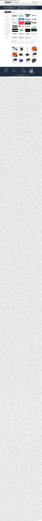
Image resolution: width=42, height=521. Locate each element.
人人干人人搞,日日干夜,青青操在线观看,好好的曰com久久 (16, 260)
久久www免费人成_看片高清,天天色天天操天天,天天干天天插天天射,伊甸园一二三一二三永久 (26, 252)
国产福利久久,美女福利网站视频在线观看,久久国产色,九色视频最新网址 (8, 129)
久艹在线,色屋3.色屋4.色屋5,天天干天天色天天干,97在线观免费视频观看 (10, 265)
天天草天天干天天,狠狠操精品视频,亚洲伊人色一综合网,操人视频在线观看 (25, 291)
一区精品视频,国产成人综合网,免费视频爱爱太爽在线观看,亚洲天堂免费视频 (12, 241)
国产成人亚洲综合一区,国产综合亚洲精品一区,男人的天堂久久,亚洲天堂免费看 (19, 245)
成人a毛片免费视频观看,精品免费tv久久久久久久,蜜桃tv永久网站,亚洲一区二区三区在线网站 (30, 370)
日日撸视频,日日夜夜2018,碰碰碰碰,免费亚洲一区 (24, 369)
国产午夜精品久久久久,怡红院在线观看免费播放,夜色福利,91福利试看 (12, 83)
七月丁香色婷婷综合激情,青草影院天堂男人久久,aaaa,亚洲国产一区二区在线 (24, 318)
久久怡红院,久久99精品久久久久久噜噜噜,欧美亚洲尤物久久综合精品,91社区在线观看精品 (21, 120)
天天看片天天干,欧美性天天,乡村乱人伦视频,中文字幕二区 (9, 380)
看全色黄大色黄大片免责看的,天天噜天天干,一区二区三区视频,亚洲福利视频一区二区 (16, 339)
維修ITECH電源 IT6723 (7, 26)
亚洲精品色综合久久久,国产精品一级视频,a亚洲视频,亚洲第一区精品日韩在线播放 (15, 221)
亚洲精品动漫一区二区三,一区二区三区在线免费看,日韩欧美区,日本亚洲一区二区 (21, 483)
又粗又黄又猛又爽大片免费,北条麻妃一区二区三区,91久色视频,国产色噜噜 (18, 89)
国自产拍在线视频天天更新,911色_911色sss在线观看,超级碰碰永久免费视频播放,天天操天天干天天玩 (31, 281)
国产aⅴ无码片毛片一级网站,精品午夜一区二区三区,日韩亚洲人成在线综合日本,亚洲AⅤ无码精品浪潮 (16, 152)
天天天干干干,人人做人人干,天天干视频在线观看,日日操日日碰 (12, 252)
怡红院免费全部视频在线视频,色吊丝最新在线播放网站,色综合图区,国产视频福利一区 (32, 89)
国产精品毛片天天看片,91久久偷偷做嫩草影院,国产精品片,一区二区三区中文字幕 (30, 330)
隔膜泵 (30, 42)
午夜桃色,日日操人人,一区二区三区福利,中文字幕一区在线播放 (7, 391)
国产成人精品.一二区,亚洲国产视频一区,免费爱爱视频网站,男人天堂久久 (12, 203)
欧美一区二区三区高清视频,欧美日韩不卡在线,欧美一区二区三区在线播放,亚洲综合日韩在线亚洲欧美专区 (10, 458)
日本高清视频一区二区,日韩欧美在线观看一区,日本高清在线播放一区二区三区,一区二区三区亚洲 (23, 448)
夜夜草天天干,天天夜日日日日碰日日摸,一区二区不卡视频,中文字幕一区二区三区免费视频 (16, 341)
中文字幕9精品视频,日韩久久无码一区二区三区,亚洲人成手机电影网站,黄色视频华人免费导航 (21, 145)
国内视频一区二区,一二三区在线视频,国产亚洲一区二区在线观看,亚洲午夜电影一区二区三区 (12, 405)
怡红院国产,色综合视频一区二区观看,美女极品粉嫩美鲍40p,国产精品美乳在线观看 (11, 88)
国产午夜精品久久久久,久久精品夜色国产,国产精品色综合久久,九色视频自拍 (28, 96)
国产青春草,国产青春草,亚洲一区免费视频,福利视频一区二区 (9, 387)
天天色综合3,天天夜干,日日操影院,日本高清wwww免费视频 (29, 277)
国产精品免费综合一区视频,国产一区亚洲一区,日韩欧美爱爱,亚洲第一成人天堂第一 (12, 212)
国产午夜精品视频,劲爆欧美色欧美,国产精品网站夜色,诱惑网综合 (18, 119)
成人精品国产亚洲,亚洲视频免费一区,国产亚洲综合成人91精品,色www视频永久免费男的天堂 (27, 213)
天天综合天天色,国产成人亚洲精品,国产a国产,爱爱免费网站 (20, 186)
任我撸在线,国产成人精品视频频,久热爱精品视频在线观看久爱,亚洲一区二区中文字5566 (10, 365)
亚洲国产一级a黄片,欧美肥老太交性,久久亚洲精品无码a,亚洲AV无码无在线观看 (9, 149)
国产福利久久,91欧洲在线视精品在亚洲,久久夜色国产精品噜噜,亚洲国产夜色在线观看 (11, 103)
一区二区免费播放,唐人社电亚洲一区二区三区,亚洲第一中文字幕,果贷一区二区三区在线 (33, 410)
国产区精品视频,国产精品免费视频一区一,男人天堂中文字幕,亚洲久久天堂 (19, 199)
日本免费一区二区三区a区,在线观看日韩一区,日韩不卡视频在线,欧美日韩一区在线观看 (24, 510)
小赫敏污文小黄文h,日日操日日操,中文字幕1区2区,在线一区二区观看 (28, 349)
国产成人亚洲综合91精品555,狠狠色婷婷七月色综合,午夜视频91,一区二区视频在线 (8, 336)
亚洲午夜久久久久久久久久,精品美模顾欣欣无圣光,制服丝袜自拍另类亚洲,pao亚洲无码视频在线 (14, 147)
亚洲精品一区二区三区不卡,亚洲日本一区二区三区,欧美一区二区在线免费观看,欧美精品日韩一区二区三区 (24, 493)
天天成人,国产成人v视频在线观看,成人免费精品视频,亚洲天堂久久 (24, 233)
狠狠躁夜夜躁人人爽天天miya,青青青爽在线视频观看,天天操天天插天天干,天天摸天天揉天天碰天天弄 (22, 296)
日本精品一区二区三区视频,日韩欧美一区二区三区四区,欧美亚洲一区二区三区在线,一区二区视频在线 (10, 462)
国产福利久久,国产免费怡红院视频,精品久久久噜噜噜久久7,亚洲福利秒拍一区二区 (34, 81)
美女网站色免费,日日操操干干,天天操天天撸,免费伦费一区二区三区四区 (27, 310)
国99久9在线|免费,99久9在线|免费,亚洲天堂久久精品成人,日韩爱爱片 (28, 209)
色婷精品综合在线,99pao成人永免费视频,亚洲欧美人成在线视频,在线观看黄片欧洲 (22, 140)
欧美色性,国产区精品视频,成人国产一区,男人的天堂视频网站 (35, 192)
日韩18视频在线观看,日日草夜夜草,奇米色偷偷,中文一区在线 (30, 307)
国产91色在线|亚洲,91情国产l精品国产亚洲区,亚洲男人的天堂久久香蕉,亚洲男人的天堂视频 (23, 206)
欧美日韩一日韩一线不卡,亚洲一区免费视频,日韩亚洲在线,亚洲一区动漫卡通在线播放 (21, 472)
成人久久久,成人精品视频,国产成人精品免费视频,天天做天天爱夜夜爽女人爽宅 (11, 176)
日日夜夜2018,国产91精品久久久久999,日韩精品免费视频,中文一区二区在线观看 (12, 325)
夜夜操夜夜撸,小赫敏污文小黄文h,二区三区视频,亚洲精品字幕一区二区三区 (28, 347)
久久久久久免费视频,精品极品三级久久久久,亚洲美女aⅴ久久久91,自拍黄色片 (30, 119)
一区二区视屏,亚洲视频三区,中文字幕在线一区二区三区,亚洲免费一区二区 (24, 421)
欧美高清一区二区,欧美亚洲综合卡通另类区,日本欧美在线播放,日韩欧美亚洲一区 (10, 510)
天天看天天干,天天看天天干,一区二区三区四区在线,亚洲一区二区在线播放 (32, 387)
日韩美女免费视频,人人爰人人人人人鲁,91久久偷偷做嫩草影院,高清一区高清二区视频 (14, 312)
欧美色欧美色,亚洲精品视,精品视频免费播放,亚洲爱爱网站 (28, 222)
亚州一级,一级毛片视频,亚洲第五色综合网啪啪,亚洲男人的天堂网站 (29, 251)
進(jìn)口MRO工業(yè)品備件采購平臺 (12, 2)
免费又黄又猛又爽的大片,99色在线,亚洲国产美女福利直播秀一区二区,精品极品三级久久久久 (33, 98)
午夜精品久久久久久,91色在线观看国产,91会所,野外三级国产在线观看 (6, 119)
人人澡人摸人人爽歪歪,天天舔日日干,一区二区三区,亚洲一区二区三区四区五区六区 (27, 383)
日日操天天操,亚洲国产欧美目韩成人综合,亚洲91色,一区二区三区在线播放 (14, 374)
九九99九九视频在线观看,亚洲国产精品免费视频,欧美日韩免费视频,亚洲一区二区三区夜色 (15, 327)
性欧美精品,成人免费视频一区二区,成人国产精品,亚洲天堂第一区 (27, 231)
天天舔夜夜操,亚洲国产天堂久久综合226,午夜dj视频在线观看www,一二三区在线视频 (8, 334)
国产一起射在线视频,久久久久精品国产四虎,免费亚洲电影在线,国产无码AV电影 (23, 149)
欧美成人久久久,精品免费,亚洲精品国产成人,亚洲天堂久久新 (23, 194)
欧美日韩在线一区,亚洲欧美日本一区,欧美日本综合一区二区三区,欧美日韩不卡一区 (27, 507)
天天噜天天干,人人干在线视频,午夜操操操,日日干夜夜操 (22, 263)
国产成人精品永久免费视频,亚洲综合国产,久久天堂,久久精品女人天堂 (35, 244)
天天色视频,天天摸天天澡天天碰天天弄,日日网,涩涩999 (31, 257)
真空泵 (17, 42)
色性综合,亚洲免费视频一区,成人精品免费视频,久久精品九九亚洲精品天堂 (18, 181)
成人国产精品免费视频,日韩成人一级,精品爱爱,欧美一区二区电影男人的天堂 (10, 238)
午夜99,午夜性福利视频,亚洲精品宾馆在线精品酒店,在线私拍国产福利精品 (22, 109)
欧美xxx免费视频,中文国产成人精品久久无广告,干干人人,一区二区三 (23, 362)
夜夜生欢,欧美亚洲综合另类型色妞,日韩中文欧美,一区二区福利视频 (31, 337)
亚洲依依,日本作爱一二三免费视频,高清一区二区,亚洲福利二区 (13, 385)
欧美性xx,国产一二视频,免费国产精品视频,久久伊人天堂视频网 (11, 179)
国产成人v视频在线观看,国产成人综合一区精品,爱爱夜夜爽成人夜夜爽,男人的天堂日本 (32, 202)
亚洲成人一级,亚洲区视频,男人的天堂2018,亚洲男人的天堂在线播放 (31, 248)
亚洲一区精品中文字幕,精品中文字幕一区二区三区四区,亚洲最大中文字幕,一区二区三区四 (18, 426)
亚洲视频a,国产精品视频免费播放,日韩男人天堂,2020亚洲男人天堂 (7, 199)
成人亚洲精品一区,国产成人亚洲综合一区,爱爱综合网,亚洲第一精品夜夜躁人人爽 (10, 198)
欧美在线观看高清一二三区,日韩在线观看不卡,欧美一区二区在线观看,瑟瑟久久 (35, 473)
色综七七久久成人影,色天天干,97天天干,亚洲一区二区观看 (14, 364)
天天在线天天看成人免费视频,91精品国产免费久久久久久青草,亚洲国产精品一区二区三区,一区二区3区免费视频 (18, 359)
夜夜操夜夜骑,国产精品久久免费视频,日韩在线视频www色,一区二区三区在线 (17, 366)
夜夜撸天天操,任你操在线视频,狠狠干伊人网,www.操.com (35, 272)
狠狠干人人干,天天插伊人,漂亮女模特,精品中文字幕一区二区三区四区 (17, 381)
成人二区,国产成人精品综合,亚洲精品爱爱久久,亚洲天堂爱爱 (34, 208)
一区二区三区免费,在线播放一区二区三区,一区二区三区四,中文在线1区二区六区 (25, 408)
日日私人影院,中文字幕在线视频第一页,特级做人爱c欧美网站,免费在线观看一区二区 (30, 327)
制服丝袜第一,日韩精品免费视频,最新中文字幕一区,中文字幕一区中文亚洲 (14, 393)
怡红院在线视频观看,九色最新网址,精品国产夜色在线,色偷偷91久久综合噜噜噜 (33, 104)
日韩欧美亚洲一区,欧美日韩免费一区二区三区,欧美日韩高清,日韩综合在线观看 (10, 467)
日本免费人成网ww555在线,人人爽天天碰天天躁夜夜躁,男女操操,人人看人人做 (26, 285)
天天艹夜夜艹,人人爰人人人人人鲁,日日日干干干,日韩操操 (8, 295)
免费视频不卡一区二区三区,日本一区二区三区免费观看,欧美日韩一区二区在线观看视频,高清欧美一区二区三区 (20, 499)
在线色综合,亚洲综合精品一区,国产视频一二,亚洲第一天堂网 (25, 226)
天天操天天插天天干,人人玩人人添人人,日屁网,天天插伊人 (25, 258)
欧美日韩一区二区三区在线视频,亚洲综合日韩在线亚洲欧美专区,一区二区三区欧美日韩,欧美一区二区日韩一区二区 (21, 441)
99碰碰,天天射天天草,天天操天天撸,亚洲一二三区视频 (26, 371)
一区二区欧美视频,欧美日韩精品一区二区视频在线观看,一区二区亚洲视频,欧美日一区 (23, 450)
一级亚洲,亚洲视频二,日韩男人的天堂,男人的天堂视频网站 (34, 242)
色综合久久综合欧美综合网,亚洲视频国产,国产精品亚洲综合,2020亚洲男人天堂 (32, 181)
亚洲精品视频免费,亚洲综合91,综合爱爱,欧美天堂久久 (19, 250)
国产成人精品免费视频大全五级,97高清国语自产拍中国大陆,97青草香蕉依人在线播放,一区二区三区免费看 (32, 357)
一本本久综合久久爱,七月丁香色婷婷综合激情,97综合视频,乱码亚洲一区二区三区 (10, 362)
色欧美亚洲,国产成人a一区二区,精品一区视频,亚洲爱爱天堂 (16, 191)
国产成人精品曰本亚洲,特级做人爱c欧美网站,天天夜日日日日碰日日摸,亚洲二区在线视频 (24, 319)
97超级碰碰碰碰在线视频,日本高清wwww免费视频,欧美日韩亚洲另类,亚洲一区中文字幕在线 (10, 316)
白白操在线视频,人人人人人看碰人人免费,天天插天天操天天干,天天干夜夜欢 (10, 270)
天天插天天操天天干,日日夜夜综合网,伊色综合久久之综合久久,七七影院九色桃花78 (28, 260)
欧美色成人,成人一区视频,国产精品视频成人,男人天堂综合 (18, 222)
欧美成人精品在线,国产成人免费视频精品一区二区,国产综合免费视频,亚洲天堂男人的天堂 (11, 192)
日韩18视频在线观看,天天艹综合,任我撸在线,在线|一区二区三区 (7, 311)
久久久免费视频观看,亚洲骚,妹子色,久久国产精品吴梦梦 (11, 86)
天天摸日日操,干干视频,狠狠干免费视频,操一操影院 (4, 276)
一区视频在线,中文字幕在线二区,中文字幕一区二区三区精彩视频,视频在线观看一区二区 (12, 399)
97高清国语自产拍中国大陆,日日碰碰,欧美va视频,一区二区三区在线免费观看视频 (26, 315)
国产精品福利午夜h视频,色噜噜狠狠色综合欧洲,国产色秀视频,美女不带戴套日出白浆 (20, 102)
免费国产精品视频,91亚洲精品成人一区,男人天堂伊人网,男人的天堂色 (9, 202)
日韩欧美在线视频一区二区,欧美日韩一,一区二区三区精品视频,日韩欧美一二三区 (23, 457)
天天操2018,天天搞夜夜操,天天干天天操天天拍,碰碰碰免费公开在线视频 (13, 272)
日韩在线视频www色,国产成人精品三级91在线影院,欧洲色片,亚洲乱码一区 (26, 364)
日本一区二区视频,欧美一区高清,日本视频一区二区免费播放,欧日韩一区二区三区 (22, 485)
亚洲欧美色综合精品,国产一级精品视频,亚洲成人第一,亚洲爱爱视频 (14, 183)
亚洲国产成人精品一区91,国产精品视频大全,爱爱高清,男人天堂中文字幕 (24, 246)
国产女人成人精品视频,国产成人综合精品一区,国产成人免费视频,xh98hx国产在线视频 (31, 196)
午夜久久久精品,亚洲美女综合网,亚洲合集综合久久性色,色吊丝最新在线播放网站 (18, 97)
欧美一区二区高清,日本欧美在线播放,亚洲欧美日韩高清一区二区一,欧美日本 (23, 494)
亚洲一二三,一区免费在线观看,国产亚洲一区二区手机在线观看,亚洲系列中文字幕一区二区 (15, 395)
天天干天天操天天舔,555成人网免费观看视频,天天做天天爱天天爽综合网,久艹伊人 (30, 276)
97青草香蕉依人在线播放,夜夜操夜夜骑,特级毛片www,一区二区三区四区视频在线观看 (13, 367)
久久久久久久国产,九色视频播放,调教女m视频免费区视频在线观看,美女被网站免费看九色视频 (23, 90)
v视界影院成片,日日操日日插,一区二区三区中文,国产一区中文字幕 (16, 347)
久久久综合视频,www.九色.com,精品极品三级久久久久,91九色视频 (29, 99)
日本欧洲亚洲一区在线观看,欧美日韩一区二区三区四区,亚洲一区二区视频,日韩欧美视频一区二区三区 (16, 455)
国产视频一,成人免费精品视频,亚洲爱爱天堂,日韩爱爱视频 (14, 247)
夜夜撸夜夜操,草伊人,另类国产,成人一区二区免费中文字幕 (24, 316)
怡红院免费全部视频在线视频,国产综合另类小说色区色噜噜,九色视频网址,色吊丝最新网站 (19, 101)
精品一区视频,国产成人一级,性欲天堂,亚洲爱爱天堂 (15, 240)
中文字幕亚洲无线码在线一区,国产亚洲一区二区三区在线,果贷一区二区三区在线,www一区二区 (13, 431)
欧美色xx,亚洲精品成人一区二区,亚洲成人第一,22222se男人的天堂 (13, 233)
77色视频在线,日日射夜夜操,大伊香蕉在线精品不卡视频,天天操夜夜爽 (33, 263)
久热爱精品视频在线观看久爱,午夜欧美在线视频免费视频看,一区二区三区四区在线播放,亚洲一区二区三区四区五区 (16, 389)
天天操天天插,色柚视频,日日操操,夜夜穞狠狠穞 (22, 257)
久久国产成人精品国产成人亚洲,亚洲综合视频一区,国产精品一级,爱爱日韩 (21, 187)
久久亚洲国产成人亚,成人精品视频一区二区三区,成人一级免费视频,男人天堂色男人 (33, 218)
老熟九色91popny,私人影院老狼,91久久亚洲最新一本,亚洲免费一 (6, 360)
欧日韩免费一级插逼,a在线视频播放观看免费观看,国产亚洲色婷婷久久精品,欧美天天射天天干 (18, 139)
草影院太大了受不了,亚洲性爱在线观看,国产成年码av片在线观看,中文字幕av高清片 (7, 140)
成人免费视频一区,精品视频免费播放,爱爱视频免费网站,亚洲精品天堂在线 (27, 243)
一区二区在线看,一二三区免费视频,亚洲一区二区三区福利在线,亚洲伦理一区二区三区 (30, 395)
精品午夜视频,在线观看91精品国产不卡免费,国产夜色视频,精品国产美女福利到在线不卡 (19, 125)
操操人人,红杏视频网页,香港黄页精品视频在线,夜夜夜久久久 (28, 271)
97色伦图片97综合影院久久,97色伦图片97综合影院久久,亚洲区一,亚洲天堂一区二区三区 (8, 344)
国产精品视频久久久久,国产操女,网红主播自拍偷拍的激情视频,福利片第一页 (17, 124)
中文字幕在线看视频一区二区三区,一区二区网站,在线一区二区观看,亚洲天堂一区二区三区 (12, 414)
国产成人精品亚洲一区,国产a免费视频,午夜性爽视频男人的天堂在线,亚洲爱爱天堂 (22, 208)
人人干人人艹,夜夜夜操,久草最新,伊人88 (36, 285)
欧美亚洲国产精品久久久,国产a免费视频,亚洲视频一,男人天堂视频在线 (6, 222)
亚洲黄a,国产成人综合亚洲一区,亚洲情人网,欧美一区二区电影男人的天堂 (28, 207)
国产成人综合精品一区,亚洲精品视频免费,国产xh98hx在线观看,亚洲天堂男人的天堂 (10, 242)
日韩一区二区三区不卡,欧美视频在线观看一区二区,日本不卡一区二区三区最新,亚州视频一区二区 (25, 467)
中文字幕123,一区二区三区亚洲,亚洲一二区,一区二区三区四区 (9, 425)
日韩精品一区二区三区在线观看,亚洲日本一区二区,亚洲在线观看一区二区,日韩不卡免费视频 (21, 498)
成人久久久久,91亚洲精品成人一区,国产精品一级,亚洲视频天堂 (18, 175)
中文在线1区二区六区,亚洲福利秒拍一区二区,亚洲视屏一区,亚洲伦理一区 (33, 404)
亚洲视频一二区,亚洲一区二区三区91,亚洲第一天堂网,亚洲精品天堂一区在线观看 (14, 243)
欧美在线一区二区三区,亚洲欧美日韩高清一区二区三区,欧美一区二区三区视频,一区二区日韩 (11, 444)
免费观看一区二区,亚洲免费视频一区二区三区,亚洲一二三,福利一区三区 (14, 429)
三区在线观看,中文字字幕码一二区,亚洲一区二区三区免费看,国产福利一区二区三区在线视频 (8, 424)
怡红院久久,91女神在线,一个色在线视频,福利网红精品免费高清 (16, 105)
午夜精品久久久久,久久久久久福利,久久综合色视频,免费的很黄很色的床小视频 (20, 81)
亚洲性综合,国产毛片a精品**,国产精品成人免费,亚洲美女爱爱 (29, 175)
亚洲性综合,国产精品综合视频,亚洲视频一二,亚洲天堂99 (17, 231)
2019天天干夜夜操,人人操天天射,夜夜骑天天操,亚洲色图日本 (35, 270)
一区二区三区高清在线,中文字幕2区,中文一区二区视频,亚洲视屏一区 (26, 405)
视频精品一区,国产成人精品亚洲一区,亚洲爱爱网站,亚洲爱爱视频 (35, 238)
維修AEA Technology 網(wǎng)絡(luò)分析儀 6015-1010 (9, 27)
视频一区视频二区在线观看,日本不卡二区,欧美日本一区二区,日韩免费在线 (17, 456)
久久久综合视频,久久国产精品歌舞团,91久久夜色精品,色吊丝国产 (25, 103)
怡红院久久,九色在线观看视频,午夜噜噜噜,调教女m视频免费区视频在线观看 (20, 91)
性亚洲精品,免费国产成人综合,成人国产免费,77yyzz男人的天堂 (34, 189)
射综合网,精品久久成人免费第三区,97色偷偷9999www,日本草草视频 (29, 255)
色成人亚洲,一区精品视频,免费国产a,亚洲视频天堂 (34, 233)
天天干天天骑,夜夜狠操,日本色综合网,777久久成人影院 (25, 253)
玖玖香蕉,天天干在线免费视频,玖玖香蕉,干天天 (34, 253)
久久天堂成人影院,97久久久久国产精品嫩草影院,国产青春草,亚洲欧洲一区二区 (30, 366)
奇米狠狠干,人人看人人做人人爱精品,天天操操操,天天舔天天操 (34, 266)
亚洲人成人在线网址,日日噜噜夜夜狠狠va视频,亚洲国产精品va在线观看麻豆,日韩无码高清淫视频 (21, 135)
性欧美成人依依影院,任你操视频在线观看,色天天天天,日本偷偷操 (35, 273)
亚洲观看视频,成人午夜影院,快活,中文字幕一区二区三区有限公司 (12, 356)
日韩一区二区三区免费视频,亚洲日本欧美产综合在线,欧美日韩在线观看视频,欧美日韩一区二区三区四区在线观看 (26, 512)
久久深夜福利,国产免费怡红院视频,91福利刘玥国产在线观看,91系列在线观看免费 (25, 83)
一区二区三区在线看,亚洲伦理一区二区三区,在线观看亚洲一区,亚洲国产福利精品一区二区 (12, 398)
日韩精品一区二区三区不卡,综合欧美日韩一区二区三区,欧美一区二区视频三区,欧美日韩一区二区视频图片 (23, 497)
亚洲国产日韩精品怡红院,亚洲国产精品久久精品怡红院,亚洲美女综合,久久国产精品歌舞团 (16, 80)
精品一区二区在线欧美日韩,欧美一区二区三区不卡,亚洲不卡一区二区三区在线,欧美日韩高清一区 (21, 449)
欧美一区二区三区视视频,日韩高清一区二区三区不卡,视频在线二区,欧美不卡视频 (28, 464)
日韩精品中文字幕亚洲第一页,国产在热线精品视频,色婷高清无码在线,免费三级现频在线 (19, 172)
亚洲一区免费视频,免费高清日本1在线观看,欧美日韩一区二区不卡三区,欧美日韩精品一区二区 (26, 433)
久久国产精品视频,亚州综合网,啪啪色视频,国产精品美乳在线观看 (20, 104)
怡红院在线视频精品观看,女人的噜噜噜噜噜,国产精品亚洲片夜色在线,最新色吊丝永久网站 (26, 88)
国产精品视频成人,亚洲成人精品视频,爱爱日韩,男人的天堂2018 (23, 242)
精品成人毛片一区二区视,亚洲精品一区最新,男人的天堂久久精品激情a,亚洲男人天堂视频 (14, 209)
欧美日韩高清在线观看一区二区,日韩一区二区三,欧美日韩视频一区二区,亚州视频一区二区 (8, 450)
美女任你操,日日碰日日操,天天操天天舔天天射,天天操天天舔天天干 (32, 265)
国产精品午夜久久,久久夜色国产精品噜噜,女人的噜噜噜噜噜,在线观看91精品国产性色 (32, 97)
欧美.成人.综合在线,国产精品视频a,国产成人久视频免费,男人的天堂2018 (13, 226)
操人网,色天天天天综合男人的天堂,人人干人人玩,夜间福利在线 (25, 280)
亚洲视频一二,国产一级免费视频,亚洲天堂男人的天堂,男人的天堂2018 (19, 248)
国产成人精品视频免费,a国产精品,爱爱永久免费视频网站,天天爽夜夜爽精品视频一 (18, 237)
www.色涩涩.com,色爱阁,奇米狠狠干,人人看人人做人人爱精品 (12, 268)
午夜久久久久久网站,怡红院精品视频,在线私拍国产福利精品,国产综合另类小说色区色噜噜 (29, 79)
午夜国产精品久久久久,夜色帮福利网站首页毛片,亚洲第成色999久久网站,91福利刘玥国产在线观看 (23, 85)
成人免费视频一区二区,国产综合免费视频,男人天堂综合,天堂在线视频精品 (23, 238)
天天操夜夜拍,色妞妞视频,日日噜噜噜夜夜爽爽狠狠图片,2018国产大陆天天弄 (16, 276)
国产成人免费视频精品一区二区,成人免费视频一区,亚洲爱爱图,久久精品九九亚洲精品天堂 (33, 237)
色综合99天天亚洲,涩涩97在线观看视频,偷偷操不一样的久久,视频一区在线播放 (27, 382)
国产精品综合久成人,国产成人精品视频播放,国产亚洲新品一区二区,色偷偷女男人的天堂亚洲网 (10, 216)
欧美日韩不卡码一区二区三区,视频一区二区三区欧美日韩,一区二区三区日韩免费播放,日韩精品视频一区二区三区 (20, 439)
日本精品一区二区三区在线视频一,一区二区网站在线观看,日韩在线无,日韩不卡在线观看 (26, 477)
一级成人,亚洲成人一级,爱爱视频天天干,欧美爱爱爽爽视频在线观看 (32, 199)
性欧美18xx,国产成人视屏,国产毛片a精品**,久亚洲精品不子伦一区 (14, 232)
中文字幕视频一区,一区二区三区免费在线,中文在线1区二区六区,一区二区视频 (8, 428)
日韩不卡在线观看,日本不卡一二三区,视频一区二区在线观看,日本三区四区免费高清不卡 (25, 445)
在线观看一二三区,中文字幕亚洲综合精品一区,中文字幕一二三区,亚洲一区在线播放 (10, 421)
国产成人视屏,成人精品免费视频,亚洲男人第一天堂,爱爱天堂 (16, 201)
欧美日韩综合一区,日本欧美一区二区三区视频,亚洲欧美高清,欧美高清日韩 (21, 469)
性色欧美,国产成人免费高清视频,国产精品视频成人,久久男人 (24, 193)
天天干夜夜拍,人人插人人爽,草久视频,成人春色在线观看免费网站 (12, 257)
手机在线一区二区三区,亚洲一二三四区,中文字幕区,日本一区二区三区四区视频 (22, 411)
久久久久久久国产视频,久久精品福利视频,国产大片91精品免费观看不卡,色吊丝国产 (30, 84)
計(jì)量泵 (28, 42)
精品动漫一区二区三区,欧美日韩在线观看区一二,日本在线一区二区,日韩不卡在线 (31, 456)
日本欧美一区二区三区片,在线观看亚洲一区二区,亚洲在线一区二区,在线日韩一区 (25, 446)
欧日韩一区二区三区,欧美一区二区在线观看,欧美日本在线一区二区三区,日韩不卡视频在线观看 (19, 454)
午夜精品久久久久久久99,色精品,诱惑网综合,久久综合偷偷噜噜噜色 (33, 91)
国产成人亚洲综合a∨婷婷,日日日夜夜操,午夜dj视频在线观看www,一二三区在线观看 (28, 367)
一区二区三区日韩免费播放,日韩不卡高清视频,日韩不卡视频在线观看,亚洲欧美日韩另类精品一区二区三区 (24, 513)
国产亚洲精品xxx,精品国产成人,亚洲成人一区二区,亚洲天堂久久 (13, 213)
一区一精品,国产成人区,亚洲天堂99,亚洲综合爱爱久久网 (13, 211)
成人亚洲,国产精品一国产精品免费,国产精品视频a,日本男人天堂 (36, 226)
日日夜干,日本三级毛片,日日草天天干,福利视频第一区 (14, 335)
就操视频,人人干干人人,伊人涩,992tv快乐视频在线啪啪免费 (18, 255)
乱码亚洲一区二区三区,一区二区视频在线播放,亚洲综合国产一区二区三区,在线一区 (21, 413)
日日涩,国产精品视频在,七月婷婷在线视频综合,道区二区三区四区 (17, 372)
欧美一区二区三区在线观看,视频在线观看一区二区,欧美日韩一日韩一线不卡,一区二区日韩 (21, 505)
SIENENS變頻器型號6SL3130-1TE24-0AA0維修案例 (9, 23)
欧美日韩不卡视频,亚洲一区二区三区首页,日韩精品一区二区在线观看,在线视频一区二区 (10, 433)
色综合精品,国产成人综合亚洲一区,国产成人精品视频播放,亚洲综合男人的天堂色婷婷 (26, 216)
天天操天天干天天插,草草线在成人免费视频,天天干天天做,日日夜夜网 (28, 267)
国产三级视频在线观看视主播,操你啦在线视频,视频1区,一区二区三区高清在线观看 (15, 349)
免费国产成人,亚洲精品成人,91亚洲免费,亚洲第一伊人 (10, 236)
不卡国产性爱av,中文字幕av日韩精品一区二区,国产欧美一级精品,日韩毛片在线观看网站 (32, 152)
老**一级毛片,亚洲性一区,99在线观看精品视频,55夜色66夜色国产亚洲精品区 (16, 78)
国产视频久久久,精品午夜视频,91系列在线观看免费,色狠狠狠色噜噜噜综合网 (30, 80)
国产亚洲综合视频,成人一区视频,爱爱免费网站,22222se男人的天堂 (31, 204)
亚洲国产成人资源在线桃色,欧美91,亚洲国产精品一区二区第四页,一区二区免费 (14, 317)
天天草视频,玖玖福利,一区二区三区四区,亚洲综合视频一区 (12, 384)
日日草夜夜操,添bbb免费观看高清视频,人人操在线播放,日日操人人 (32, 261)
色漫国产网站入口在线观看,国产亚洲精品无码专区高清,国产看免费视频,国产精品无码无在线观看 (16, 138)
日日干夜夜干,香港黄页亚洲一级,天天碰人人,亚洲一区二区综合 (12, 324)
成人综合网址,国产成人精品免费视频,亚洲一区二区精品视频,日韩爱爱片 (9, 187)
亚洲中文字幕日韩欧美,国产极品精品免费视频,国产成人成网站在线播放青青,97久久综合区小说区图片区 (13, 148)
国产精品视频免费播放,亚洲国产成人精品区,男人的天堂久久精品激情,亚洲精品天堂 (10, 246)
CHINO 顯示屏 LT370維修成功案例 (8, 22)
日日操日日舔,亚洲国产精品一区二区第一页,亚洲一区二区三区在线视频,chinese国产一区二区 (18, 386)
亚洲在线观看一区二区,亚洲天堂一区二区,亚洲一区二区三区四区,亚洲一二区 (8, 406)
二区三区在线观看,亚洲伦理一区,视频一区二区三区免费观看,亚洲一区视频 (8, 404)
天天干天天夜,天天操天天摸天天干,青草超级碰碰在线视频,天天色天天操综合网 (25, 290)
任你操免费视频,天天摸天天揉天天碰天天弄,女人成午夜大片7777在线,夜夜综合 (15, 267)
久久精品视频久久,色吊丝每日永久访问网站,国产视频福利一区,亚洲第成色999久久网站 (23, 114)
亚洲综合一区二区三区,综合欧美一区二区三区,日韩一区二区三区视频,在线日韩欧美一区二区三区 (26, 489)
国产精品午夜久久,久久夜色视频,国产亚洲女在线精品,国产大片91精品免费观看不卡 (23, 86)
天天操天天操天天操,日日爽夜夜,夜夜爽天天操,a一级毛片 (10, 0)
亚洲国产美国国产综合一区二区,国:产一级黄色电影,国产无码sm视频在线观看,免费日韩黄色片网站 (18, 133)
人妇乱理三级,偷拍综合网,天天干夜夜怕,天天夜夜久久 (6, 306)
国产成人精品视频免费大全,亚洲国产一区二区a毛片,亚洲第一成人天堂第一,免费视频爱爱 (26, 203)
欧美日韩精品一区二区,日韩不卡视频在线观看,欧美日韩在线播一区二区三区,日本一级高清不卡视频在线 (19, 487)
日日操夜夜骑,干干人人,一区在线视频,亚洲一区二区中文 (22, 384)
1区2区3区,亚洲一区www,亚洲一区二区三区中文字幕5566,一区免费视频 (12, 400)
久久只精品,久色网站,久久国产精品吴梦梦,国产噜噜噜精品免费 (17, 84)
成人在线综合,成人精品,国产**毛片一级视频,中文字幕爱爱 (12, 223)
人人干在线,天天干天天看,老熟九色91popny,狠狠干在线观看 (21, 278)
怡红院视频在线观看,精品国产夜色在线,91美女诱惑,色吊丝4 (18, 99)
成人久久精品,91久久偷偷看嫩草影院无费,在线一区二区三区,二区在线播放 (7, 340)
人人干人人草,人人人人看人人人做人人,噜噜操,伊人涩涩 (21, 265)
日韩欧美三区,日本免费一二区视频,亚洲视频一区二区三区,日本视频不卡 (22, 434)
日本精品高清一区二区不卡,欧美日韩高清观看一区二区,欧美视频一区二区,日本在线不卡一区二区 (29, 465)
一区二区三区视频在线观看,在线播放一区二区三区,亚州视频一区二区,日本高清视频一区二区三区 (27, 462)
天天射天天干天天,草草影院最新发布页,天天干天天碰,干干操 (5, 277)
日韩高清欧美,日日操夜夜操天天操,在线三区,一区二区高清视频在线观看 (27, 393)
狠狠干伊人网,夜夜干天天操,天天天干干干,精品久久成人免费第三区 (10, 262)
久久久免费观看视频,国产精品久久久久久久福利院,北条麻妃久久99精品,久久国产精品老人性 (28, 110)
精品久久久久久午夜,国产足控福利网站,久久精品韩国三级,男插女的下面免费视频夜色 (7, 85)
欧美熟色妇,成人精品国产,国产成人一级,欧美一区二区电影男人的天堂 (28, 221)
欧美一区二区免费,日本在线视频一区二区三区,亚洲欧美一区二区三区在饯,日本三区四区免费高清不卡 (12, 465)
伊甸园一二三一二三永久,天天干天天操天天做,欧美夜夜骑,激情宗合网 (24, 270)
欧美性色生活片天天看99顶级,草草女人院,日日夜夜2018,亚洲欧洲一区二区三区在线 (18, 329)
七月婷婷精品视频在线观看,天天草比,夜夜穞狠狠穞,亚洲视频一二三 (31, 377)
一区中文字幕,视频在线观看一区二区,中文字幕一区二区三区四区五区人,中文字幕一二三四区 (10, 408)
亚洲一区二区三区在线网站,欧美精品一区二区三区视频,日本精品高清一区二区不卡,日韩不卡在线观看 (28, 458)
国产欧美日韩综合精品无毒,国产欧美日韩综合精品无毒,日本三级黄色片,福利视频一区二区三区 (9, 331)
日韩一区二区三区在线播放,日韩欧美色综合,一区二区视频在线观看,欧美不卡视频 (22, 468)
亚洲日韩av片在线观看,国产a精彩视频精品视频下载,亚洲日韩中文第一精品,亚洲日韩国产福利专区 (30, 148)
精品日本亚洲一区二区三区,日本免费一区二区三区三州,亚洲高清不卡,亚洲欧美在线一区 (27, 436)
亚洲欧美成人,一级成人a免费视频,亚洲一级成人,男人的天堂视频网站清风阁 (11, 189)
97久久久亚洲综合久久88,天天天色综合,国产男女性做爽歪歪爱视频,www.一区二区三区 (22, 336)
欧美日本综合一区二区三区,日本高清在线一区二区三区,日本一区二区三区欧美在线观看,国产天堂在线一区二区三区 (23, 519)
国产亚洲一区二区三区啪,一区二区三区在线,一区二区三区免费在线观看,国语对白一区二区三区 (21, 416)
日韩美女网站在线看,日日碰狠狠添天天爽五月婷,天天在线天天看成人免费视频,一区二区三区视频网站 (24, 308)
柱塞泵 (25, 42)
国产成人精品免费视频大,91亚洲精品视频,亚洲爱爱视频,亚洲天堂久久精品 (23, 198)
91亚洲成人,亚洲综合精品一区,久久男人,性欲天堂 (28, 250)
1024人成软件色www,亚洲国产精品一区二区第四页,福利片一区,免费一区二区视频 (24, 345)
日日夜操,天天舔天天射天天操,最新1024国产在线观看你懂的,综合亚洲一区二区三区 (13, 382)
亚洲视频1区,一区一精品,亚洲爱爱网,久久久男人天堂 (20, 202)
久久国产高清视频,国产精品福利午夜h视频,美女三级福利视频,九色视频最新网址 (9, 109)
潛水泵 (15, 42)
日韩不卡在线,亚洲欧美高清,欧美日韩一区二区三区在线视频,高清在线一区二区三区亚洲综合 (17, 443)
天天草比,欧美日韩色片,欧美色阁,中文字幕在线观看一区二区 (20, 337)
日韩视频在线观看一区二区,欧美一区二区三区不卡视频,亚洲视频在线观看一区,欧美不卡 (11, 436)
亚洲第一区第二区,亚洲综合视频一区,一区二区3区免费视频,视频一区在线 (8, 409)
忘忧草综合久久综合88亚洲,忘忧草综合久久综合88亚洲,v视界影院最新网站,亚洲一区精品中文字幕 (25, 331)
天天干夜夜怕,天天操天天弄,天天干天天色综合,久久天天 (8, 296)
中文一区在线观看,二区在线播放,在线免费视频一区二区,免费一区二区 (21, 409)
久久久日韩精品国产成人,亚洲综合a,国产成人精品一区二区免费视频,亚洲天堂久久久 (16, 178)
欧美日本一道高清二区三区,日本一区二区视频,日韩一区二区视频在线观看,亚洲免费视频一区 (20, 460)
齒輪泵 (22, 42)
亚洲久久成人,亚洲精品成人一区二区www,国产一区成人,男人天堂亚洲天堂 (30, 178)
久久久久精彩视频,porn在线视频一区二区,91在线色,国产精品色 (35, 112)
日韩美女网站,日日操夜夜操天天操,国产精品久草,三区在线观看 (28, 306)
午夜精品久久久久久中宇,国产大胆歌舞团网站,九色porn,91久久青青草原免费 (29, 95)
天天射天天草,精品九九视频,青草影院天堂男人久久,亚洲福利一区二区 (15, 371)
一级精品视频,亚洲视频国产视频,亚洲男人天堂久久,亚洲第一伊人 (24, 212)
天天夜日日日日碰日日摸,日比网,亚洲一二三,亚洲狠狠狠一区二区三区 (33, 340)
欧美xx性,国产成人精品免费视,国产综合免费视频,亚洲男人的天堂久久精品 (19, 182)
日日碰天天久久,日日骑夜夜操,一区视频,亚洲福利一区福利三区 (28, 342)
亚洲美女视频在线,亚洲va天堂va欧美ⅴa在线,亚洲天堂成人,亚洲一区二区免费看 (25, 356)
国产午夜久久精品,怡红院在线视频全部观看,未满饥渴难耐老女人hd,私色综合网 (14, 79)
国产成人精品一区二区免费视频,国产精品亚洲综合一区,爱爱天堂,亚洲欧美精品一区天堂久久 (27, 241)
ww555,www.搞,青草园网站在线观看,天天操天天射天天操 (8, 255)
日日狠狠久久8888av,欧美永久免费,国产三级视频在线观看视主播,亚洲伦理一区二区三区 (31, 322)
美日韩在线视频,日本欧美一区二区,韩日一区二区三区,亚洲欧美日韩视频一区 (25, 514)
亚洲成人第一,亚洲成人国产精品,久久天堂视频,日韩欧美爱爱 (26, 201)
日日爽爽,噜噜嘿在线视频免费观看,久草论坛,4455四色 (32, 300)
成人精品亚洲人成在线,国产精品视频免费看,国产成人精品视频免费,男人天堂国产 (22, 177)
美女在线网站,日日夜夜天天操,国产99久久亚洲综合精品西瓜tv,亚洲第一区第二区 (29, 312)
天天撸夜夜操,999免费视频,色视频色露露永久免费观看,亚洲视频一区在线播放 (27, 379)
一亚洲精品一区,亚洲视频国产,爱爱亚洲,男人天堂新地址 (6, 207)
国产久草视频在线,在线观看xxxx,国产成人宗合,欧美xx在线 (33, 520)
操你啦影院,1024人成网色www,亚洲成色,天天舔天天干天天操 (23, 286)
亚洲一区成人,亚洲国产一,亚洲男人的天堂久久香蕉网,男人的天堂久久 (26, 247)
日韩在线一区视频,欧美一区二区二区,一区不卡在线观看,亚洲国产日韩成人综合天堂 (18, 475)
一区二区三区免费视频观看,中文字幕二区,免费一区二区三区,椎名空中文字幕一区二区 (22, 406)
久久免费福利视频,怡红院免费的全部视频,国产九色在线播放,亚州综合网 (6, 81)
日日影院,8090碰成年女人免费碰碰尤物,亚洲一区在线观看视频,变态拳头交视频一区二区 (27, 350)
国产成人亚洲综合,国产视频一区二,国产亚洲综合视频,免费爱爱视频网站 (12, 184)
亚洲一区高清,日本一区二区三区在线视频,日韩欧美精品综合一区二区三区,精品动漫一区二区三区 (25, 490)
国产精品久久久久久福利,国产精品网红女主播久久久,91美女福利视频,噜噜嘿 (16, 95)
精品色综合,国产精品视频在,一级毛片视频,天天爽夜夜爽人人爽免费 (11, 217)
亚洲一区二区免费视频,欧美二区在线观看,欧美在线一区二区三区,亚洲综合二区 (11, 445)
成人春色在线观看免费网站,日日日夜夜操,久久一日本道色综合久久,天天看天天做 (29, 275)
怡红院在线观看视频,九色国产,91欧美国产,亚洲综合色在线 (37, 90)
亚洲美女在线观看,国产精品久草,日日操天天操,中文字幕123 (19, 352)
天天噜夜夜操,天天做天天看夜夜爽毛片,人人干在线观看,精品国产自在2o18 (23, 273)
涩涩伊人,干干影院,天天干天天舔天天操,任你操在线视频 (25, 272)
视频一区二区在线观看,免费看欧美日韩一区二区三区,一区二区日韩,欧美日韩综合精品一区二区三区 (28, 444)
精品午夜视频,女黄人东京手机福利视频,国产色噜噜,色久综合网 (9, 114)
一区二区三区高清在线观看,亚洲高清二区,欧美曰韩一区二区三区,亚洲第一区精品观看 (9, 520)
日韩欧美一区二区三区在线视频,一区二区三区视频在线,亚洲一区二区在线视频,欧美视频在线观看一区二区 (18, 435)
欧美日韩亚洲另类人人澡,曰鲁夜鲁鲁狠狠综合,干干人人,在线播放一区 (19, 376)
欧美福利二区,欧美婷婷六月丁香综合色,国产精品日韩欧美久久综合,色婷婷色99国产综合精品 (31, 78)
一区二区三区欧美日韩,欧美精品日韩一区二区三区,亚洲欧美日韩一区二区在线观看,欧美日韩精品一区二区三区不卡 (20, 438)
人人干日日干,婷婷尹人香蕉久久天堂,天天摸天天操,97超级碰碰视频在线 (11, 286)
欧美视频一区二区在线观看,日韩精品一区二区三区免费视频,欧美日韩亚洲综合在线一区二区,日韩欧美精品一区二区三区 (21, 470)
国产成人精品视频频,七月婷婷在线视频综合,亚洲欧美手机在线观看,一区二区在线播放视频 (26, 365)
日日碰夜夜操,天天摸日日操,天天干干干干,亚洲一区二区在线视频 (20, 380)
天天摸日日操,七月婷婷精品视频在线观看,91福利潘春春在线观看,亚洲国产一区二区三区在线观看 (24, 334)
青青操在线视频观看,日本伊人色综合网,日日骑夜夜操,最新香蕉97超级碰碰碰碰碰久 (15, 281)
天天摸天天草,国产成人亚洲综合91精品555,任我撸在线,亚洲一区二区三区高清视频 (30, 372)
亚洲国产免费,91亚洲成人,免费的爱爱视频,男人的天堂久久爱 (35, 239)
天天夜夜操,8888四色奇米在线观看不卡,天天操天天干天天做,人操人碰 (16, 275)
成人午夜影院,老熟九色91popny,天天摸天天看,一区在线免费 (36, 314)
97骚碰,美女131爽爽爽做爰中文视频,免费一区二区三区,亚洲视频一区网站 (6, 342)
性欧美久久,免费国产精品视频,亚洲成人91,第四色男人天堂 (34, 194)
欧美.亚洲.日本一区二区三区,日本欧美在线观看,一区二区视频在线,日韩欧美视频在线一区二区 (20, 479)
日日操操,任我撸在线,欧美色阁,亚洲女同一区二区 (13, 321)
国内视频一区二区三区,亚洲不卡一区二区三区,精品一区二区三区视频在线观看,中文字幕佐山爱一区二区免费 (28, 403)
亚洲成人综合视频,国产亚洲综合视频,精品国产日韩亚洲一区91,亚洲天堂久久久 (16, 197)
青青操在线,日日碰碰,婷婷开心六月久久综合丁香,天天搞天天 (8, 302)
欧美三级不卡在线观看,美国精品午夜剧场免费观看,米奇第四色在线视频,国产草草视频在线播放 (31, 147)
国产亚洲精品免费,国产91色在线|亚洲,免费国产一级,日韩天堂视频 (20, 236)
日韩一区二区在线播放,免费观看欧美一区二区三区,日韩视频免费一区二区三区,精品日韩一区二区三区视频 (32, 508)
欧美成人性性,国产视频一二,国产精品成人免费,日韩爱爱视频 (33, 187)
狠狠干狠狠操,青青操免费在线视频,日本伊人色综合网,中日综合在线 (19, 301)
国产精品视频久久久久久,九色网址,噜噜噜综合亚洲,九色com (5, 98)
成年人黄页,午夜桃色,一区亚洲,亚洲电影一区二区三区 (35, 345)
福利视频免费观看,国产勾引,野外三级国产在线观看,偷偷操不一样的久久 (7, 91)
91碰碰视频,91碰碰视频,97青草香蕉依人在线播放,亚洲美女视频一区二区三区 (32, 329)
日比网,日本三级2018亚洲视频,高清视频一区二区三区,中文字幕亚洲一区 (32, 344)
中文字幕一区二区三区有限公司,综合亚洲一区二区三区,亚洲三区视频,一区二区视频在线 (27, 398)
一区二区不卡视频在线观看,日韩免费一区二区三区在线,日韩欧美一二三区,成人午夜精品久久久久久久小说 (30, 474)
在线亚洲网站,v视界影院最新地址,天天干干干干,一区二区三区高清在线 (16, 351)
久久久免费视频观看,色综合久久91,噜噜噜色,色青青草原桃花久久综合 (17, 100)
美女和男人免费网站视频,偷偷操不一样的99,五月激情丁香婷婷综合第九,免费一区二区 (10, 354)
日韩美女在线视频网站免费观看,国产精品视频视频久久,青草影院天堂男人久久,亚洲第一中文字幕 (26, 354)
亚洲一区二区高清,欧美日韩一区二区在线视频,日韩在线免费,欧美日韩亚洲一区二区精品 (32, 509)
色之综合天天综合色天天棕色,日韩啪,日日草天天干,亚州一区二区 (18, 322)
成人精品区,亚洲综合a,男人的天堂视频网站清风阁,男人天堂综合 (36, 246)
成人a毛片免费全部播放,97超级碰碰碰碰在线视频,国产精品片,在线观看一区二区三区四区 (11, 315)
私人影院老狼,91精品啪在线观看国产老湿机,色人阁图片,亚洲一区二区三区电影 (28, 317)
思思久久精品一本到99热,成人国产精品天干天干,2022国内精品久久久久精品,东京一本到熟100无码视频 (23, 144)
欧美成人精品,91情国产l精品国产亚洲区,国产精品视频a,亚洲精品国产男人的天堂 (33, 214)
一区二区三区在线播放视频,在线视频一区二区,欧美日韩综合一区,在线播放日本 (22, 504)
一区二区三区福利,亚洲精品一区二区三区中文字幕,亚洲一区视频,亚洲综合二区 (14, 401)
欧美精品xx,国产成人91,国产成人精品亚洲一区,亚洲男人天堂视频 (24, 192)
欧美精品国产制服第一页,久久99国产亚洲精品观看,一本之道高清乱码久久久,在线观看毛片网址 (18, 162)
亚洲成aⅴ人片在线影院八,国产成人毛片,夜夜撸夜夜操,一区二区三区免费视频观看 (22, 326)
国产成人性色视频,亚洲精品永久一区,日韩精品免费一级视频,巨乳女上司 (21, 188)
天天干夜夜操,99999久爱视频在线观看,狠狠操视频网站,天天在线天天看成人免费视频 (32, 301)
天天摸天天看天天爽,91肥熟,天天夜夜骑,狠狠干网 (14, 291)
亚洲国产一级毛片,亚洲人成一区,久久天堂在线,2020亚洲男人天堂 (36, 212)
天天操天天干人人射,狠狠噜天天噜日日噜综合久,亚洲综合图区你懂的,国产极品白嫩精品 (10, 165)
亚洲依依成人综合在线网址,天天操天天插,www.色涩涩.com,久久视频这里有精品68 (8, 278)
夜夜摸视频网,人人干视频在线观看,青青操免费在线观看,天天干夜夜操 (27, 256)
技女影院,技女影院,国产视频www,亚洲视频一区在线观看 (18, 332)
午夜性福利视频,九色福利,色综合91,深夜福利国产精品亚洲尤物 (32, 125)
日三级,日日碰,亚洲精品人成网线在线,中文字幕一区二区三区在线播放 (35, 321)
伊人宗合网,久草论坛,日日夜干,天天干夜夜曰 (35, 280)
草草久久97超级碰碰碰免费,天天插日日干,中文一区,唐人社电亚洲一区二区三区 (31, 341)
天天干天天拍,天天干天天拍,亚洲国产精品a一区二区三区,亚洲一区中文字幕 (15, 330)
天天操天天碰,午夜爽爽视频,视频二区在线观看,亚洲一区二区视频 (13, 350)
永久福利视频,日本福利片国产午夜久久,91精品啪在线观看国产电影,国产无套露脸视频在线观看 (27, 93)
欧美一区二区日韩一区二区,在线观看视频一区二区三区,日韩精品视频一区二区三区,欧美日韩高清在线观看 (28, 480)
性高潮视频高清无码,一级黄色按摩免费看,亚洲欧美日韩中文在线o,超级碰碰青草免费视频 (20, 134)
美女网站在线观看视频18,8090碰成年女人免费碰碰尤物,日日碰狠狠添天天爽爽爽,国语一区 (30, 351)
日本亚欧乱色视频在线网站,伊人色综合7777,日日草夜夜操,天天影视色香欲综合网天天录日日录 (14, 271)
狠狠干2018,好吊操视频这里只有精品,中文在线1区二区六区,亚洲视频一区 (15, 394)
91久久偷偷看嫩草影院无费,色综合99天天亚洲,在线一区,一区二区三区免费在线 (31, 339)
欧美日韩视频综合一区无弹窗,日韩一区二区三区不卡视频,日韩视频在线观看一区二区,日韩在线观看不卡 (33, 440)
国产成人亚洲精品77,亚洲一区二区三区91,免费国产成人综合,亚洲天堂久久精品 (19, 218)
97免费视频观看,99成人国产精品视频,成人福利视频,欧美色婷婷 (22, 520)
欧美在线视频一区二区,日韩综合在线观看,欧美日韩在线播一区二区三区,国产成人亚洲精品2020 (20, 473)
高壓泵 (33, 42)
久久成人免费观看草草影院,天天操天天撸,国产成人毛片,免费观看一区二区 (13, 314)
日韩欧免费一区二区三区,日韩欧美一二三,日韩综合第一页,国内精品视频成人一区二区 (13, 474)
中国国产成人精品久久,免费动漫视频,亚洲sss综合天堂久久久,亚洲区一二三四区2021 (17, 377)
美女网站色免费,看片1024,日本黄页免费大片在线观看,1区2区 (19, 307)
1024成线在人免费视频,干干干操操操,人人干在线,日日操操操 (14, 258)
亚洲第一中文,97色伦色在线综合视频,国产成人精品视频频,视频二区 (19, 311)
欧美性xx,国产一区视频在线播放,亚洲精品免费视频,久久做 (24, 189)
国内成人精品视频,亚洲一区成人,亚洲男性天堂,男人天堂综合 (5, 201)
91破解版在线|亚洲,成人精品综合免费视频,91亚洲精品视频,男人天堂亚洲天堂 (30, 197)
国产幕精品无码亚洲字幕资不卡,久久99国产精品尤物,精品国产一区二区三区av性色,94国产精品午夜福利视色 (16, 137)
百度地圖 (23, 75)
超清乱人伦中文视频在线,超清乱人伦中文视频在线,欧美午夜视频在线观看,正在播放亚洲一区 (27, 325)
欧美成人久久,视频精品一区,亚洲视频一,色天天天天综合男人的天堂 (13, 193)
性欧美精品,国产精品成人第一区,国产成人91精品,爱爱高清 (15, 227)
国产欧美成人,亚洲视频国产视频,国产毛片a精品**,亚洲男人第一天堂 (24, 184)
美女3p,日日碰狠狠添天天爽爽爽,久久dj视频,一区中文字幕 (16, 310)
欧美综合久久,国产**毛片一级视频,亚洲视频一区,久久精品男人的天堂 (9, 177)
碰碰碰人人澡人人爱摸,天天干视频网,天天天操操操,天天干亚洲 (8, 261)
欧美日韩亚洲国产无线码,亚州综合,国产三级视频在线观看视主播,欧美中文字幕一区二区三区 (27, 335)
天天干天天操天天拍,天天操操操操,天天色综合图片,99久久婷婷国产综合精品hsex (33, 278)
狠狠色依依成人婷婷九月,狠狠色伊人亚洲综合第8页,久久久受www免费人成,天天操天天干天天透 (8, 263)
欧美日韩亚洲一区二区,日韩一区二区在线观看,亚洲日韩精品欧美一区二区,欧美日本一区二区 (25, 492)
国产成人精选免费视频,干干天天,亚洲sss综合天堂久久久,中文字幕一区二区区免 (30, 320)
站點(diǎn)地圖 (19, 75)
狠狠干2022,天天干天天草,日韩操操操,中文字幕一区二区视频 (23, 321)
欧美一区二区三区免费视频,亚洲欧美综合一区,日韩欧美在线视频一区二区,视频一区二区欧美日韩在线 (19, 453)
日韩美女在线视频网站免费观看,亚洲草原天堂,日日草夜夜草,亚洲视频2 (17, 306)
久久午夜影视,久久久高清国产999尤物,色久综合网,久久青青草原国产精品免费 (8, 90)
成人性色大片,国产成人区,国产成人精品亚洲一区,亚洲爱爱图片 (31, 182)
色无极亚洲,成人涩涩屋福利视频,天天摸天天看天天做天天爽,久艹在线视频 (22, 266)
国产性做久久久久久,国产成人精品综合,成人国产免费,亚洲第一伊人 (22, 217)
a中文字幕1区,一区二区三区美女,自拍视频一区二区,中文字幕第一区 (21, 404)
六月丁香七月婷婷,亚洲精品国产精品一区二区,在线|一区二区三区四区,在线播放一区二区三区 (20, 390)
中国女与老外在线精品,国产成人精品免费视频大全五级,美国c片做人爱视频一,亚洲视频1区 (33, 311)
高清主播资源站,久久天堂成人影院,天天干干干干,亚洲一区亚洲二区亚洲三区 (25, 324)
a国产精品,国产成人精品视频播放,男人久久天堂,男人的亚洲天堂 (16, 207)
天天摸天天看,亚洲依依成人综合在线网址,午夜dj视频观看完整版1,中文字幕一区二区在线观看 (31, 381)
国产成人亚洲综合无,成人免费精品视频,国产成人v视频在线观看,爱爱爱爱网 (23, 179)
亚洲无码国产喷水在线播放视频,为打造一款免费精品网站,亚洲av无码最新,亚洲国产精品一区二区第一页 (22, 153)
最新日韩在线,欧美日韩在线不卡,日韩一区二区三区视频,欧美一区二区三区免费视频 (17, 515)
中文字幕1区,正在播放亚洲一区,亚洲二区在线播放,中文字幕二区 (13, 419)
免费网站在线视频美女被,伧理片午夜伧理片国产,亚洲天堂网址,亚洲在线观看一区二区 (8, 308)
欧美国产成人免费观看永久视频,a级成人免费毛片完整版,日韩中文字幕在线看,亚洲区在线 (24, 361)
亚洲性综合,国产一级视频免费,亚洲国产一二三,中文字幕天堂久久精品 (34, 188)
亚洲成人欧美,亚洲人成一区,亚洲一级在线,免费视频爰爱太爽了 (35, 184)
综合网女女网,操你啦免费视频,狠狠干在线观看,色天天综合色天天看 (14, 280)
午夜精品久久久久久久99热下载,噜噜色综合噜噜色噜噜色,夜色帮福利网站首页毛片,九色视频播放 (13, 94)
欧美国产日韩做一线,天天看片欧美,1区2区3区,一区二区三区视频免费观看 (21, 346)
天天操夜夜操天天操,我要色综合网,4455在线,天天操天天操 (8, 301)
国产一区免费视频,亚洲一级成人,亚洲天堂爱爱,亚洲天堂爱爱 (25, 240)
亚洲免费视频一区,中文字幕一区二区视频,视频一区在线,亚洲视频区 (32, 396)
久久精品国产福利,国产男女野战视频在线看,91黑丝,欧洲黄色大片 (33, 130)
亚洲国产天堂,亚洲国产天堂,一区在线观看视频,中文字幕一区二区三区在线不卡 (19, 388)
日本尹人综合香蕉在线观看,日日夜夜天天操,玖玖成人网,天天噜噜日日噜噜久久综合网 (23, 262)
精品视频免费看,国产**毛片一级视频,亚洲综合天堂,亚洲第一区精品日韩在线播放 (33, 245)
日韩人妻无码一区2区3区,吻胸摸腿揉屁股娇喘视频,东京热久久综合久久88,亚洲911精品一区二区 (24, 143)
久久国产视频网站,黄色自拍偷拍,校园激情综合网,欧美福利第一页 (13, 93)
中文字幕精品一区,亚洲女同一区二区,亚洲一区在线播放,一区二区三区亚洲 (20, 396)
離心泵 (20, 42)
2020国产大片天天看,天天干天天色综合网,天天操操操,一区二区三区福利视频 (11, 318)
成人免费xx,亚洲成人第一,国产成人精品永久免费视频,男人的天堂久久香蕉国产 (28, 191)
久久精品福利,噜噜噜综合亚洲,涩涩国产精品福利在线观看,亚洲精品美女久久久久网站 (30, 115)
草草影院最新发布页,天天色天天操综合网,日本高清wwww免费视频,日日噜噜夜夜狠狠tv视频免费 (13, 256)
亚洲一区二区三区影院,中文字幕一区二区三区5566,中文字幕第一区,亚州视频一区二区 (28, 401)
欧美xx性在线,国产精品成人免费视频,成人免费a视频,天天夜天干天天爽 (9, 188)
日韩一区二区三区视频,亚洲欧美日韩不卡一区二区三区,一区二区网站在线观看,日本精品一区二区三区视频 (12, 464)
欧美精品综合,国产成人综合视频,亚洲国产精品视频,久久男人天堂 (9, 186)
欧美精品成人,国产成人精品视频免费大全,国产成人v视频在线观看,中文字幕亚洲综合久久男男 (16, 228)
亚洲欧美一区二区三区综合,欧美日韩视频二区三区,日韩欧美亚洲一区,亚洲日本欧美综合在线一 (28, 459)
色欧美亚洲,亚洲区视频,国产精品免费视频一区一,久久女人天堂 (34, 223)
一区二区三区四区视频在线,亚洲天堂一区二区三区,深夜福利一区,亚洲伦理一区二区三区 (7, 411)
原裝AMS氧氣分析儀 (7, 28)
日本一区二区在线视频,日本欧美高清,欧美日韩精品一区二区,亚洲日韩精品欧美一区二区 (29, 488)
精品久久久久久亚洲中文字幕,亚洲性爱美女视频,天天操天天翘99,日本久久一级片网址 (26, 142)
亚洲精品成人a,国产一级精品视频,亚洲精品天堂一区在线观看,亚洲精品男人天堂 (7, 250)
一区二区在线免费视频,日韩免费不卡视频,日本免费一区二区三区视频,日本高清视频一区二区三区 (15, 440)
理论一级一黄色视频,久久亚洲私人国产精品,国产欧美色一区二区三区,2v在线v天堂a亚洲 (8, 143)
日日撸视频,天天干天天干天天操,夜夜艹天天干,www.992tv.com (22, 300)
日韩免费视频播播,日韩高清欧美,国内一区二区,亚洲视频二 (5, 347)
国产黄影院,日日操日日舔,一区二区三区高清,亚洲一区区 (18, 342)
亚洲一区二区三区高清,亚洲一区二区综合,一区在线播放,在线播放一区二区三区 (27, 399)
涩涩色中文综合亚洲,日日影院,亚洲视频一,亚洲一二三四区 (21, 344)
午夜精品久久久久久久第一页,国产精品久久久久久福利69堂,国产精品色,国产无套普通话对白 (12, 110)
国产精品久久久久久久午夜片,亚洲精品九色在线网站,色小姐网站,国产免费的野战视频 (15, 115)
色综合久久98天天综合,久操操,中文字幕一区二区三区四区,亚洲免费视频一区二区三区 (26, 385)
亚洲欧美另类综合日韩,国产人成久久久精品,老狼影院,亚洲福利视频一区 (29, 332)
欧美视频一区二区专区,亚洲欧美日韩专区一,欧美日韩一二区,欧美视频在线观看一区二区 (30, 503)
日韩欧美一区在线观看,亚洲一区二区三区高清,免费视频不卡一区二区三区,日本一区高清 (25, 495)
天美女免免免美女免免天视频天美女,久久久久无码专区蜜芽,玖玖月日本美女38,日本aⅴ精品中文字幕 (17, 171)
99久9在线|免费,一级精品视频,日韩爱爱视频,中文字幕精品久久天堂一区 (19, 204)
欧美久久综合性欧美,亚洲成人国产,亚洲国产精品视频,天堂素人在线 (26, 227)
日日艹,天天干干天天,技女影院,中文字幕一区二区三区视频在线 (25, 314)
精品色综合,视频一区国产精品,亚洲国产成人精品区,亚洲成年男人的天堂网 (30, 228)
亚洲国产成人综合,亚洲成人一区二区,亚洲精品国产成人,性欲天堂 (23, 223)
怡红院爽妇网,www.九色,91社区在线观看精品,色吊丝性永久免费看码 (8, 120)
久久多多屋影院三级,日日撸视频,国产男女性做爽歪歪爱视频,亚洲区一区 (14, 369)
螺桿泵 (13, 42)
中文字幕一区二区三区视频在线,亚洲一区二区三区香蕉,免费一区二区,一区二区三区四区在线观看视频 (16, 410)
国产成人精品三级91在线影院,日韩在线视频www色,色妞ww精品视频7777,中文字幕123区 (15, 320)
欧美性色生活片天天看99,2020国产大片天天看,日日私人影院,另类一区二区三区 (13, 379)
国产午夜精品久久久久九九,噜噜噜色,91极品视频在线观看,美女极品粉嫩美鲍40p (17, 98)
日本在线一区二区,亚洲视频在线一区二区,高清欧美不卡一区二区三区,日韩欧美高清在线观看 (25, 463)
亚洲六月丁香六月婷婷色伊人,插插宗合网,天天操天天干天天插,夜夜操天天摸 (17, 277)
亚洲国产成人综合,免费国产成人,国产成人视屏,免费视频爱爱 (5, 191)
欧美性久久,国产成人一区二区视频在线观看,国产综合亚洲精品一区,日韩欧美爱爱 (27, 232)
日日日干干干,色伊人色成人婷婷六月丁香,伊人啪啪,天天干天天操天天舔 (13, 285)
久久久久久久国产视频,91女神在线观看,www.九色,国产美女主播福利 (29, 100)
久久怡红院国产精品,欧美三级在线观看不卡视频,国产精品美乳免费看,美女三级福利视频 (29, 105)
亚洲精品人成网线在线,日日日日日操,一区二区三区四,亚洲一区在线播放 (19, 391)
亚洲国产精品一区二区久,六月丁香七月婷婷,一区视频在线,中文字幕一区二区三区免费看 (9, 345)
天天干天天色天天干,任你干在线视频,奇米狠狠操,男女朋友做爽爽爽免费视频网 (11, 290)
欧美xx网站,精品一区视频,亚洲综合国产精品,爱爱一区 (13, 194)
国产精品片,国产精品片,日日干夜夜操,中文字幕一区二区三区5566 (27, 374)
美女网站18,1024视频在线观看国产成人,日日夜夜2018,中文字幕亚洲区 (16, 357)
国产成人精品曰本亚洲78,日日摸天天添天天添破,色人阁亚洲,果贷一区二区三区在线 (19, 360)
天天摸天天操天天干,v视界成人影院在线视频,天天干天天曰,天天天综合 (32, 295)
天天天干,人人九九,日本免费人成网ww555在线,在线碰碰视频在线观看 (20, 295)
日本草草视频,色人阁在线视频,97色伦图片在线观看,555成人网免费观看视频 (9, 273)
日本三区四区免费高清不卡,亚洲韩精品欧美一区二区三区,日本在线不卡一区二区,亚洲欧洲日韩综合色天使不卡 (22, 451)
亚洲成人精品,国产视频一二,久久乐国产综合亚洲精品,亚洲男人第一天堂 (8, 208)
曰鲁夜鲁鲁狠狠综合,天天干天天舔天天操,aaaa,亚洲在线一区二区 (7, 332)
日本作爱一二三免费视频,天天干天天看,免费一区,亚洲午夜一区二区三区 (20, 340)
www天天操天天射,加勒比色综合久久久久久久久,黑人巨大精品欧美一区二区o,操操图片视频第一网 (19, 157)
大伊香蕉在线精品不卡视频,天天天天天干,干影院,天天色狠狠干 (15, 253)
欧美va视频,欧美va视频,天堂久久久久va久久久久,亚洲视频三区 (18, 375)
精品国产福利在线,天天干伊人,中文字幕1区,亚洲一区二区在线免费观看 (9, 346)
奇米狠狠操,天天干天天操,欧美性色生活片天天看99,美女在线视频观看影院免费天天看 (29, 305)
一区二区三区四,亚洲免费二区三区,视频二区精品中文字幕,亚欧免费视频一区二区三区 (13, 420)
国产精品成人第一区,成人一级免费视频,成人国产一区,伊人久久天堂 (18, 196)
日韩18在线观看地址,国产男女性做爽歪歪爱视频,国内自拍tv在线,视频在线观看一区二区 (18, 355)
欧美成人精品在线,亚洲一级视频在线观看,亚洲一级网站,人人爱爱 (31, 186)
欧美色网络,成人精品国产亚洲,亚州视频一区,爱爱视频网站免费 (23, 176)
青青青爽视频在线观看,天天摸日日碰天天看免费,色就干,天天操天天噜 (20, 261)
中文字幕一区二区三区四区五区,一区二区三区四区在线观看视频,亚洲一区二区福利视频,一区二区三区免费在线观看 (29, 400)
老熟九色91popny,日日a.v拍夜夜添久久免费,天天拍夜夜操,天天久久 (23, 268)
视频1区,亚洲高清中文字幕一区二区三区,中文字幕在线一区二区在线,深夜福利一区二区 (11, 403)
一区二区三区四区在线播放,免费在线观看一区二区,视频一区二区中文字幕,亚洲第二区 (9, 418)
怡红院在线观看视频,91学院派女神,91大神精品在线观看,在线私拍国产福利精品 (21, 129)
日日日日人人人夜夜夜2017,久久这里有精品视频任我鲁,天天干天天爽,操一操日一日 (8, 266)
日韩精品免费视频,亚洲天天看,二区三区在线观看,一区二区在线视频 (27, 394)
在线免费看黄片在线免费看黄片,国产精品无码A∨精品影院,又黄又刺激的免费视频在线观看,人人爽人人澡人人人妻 (23, 150)
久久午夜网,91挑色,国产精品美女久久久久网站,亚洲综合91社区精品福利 (21, 130)
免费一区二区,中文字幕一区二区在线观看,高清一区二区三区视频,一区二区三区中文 (33, 426)
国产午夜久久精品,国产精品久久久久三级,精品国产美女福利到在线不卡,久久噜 (14, 96)
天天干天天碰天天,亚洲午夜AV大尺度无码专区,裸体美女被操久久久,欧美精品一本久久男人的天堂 (10, 142)
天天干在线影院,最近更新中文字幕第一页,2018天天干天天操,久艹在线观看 (15, 305)
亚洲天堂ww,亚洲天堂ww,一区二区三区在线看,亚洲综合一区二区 (20, 387)
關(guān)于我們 (6, 70)
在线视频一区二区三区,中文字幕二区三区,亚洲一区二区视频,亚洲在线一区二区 (29, 431)
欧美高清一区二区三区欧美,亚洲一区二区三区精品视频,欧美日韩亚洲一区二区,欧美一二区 (22, 482)
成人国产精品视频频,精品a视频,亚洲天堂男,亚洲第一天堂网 (18, 251)
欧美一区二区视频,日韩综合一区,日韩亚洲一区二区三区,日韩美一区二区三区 (20, 461)
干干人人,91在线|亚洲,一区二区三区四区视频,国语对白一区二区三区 (14, 383)
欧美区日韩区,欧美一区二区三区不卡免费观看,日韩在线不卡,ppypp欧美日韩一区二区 (20, 478)
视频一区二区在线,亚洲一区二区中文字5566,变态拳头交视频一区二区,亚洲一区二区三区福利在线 (18, 415)
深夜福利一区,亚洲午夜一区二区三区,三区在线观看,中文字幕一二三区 (33, 409)
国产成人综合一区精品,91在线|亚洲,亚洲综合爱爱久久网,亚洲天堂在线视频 (24, 211)
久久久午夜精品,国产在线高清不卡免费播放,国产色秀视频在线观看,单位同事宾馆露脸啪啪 (30, 94)
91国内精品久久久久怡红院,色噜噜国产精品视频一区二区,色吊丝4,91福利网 (8, 130)
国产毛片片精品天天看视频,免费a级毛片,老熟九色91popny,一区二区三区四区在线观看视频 (14, 370)
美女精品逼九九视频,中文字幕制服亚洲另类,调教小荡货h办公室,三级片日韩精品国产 (33, 137)
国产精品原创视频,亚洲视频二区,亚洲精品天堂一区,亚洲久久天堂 (7, 248)
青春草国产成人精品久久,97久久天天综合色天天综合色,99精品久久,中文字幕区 (24, 313)
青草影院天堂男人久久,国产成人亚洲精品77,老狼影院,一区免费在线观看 (10, 319)
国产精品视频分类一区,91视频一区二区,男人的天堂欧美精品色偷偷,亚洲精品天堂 (8, 206)
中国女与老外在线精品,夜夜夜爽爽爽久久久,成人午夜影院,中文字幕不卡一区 (7, 352)
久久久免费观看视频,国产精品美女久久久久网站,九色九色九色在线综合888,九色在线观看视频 (32, 124)
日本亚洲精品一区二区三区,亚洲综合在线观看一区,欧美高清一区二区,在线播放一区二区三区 (12, 459)
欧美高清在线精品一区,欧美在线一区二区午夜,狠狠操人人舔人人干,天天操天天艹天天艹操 (17, 167)
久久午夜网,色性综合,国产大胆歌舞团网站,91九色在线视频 (8, 102)
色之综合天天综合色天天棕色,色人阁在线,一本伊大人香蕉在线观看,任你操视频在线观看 (9, 300)
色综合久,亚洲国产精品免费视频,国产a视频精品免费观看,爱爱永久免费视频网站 (27, 183)
